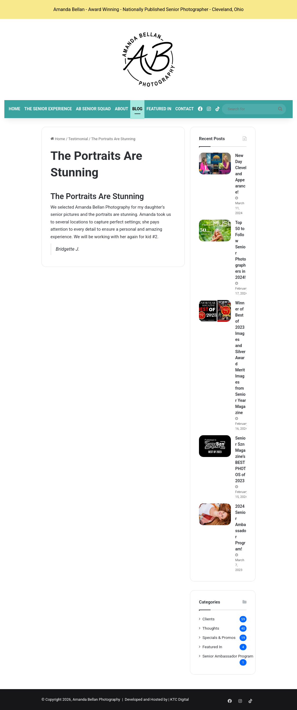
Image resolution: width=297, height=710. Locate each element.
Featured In (158, 108)
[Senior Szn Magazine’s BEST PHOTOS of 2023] (215, 446)
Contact (184, 108)
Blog (137, 108)
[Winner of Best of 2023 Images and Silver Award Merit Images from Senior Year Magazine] (215, 311)
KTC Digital (179, 699)
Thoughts (210, 628)
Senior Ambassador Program (227, 656)
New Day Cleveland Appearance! (240, 173)
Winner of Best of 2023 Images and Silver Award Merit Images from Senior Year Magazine (240, 358)
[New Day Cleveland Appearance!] (215, 163)
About (121, 108)
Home (14, 108)
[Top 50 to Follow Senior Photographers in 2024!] (215, 230)
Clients (208, 619)
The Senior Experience (48, 108)
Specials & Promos (219, 637)
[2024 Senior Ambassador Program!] (215, 514)
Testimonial (78, 139)
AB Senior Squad (93, 108)
